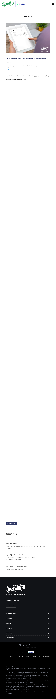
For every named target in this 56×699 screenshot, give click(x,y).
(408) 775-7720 (11, 544)
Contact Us (11, 606)
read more (9, 70)
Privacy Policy (36, 656)
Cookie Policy (46, 656)
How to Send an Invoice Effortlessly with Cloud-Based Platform (26, 59)
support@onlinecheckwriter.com (16, 555)
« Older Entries (11, 523)
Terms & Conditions (24, 656)
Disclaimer (12, 656)
